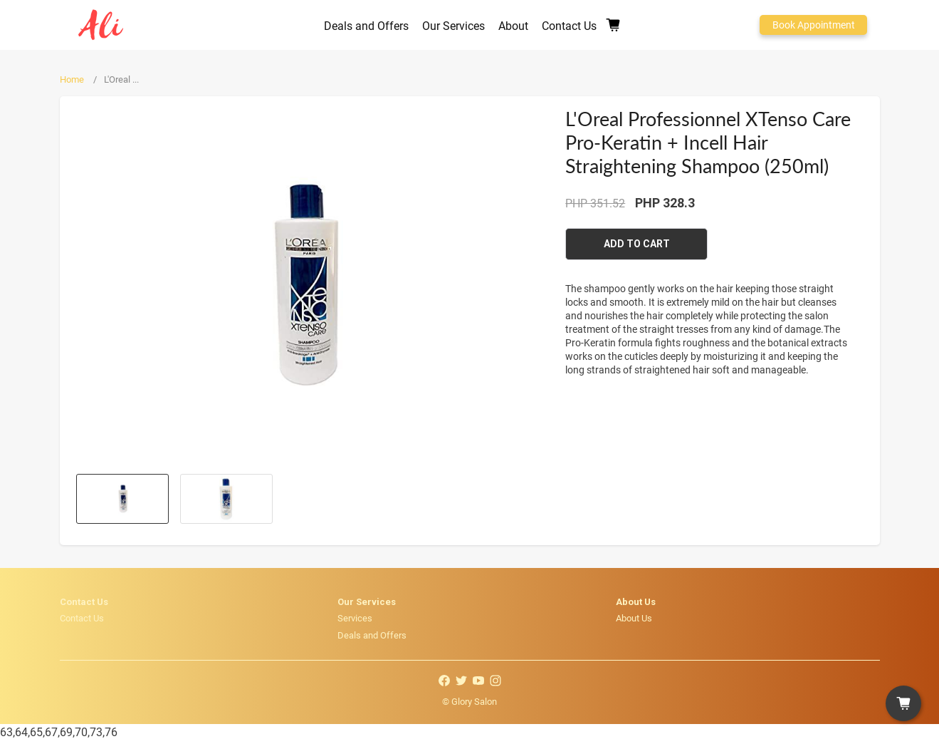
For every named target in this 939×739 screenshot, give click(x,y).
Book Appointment (813, 24)
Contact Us (82, 617)
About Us (634, 617)
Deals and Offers (371, 635)
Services (354, 617)
